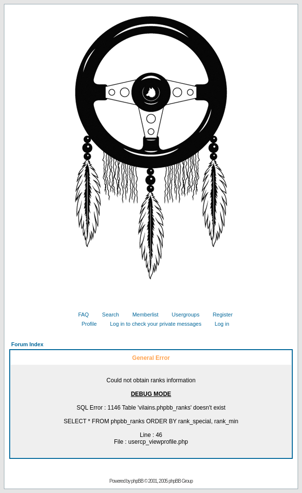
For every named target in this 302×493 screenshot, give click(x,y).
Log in (218, 324)
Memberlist (142, 314)
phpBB (137, 481)
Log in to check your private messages (152, 324)
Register (219, 314)
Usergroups (182, 314)
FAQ (80, 314)
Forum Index (27, 344)
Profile (85, 324)
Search (107, 314)
